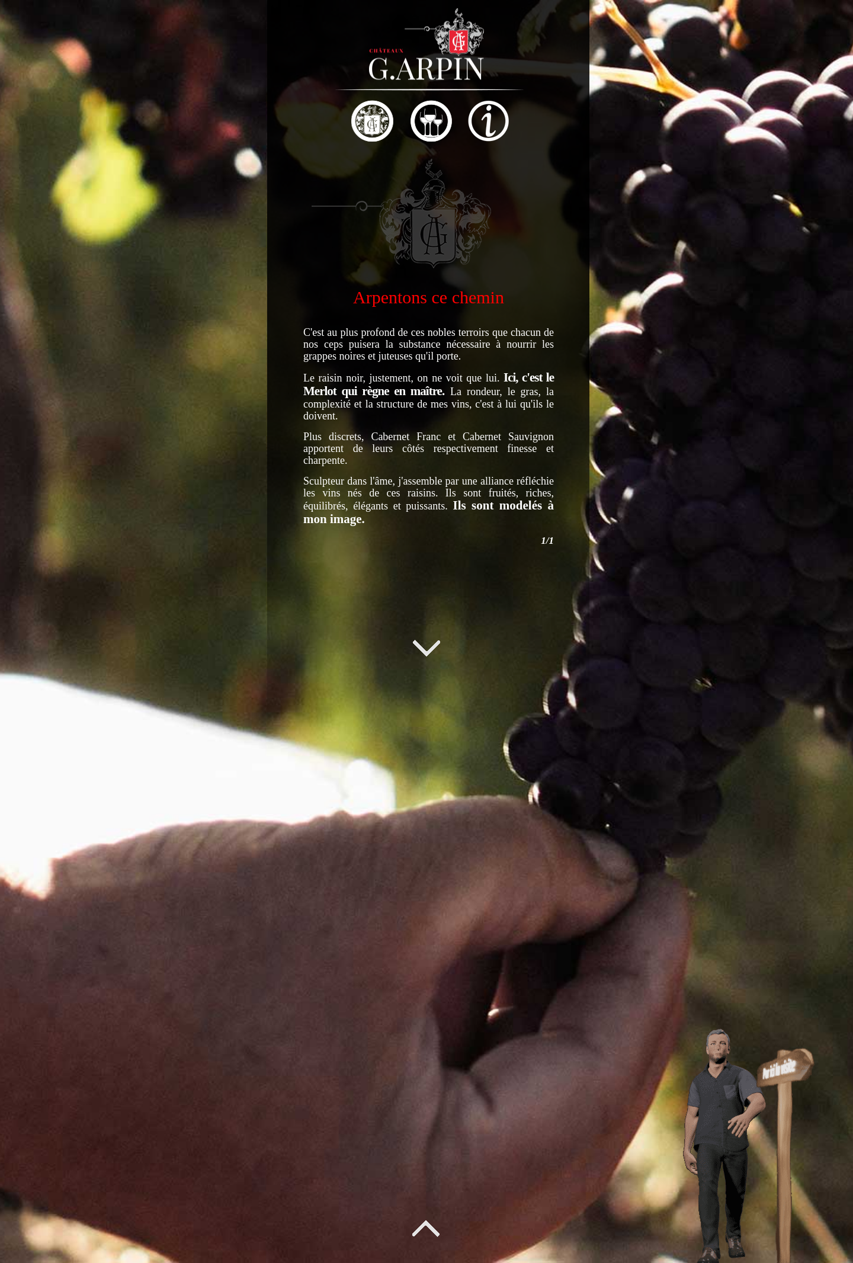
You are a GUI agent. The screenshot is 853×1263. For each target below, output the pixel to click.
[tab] (202, 122)
